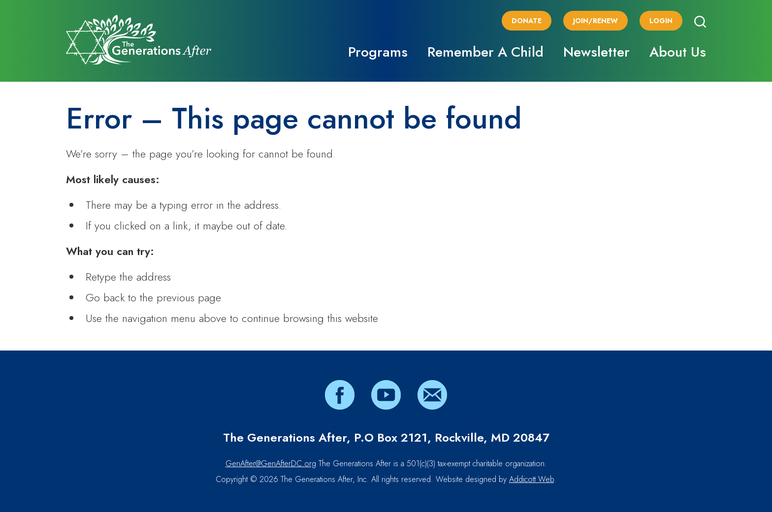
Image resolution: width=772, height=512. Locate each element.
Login (661, 21)
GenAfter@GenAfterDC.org (270, 463)
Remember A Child (485, 52)
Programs (378, 52)
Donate (527, 21)
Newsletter (596, 52)
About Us (677, 52)
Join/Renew (595, 21)
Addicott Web (531, 479)
